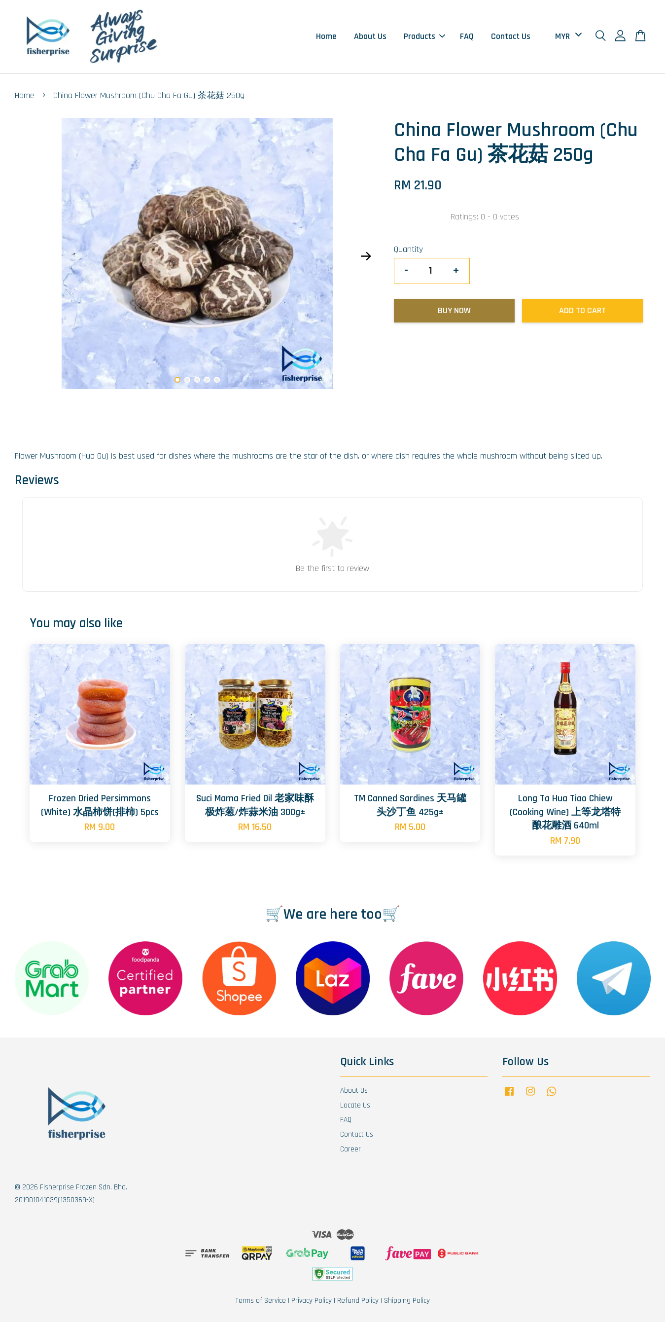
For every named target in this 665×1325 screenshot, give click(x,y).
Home (326, 37)
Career (350, 1152)
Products (424, 37)
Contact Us (510, 37)
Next (365, 259)
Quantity (408, 252)
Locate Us (355, 1107)
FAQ (467, 37)
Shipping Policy (407, 1303)
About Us (370, 37)
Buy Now (454, 313)
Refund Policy (358, 1303)
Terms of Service (260, 1303)
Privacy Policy (311, 1303)
